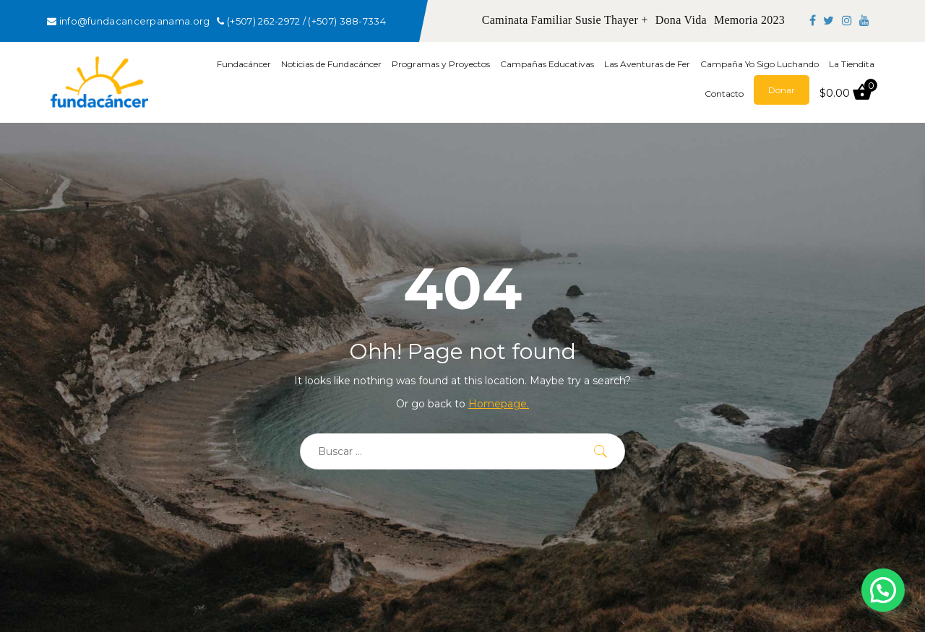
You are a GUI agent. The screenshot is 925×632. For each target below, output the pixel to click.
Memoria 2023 (749, 20)
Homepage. (498, 403)
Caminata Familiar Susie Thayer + (565, 20)
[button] (883, 590)
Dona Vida (681, 20)
